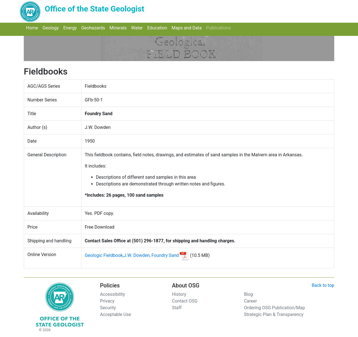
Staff (177, 307)
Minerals (119, 28)
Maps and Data (187, 28)
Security (108, 307)
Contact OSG (184, 301)
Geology (52, 28)
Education (158, 28)
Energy (71, 28)
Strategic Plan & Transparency (273, 314)
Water (138, 28)
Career (250, 301)
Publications (219, 28)
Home (33, 28)
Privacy (107, 301)
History (179, 294)
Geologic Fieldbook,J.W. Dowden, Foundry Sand (132, 255)
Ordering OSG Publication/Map (274, 307)
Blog (248, 294)
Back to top (323, 285)
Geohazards (94, 28)
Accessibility (112, 294)
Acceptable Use (115, 314)
